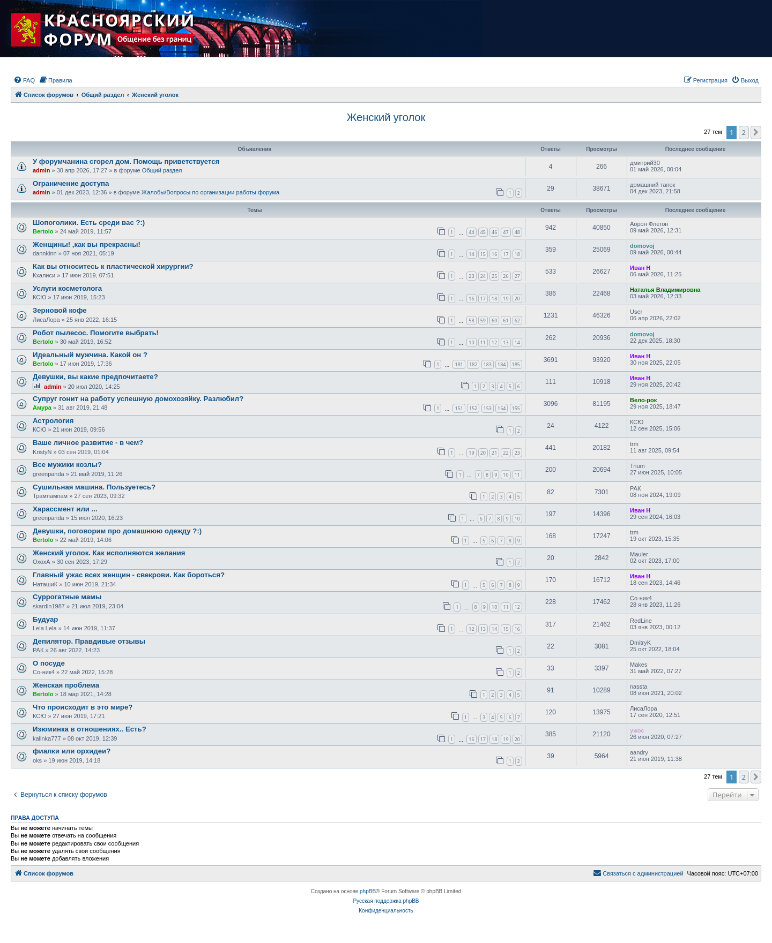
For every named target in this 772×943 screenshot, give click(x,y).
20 (517, 298)
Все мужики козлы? (67, 465)
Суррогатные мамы (67, 597)
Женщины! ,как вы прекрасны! (86, 244)
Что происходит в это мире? (82, 707)
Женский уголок (386, 117)
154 (502, 408)
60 (494, 320)
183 (488, 364)
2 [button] (744, 132)
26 (505, 276)
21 (494, 452)
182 (473, 364)
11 (483, 342)
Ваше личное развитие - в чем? (88, 443)
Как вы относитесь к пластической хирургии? (113, 266)
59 (483, 320)
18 (517, 254)
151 (459, 408)
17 (505, 254)
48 (517, 232)
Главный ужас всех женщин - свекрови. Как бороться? (129, 575)
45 (483, 232)
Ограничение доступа (71, 183)
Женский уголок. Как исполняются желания (109, 553)
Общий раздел (162, 170)
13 (505, 342)
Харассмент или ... (65, 509)
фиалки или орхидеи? (71, 751)
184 (502, 364)
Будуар (45, 619)
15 (483, 254)
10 (471, 342)
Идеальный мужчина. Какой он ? (90, 355)
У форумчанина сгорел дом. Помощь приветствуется (126, 161)
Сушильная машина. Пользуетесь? (94, 487)
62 (517, 320)
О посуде (49, 663)
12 (494, 342)
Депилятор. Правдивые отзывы (89, 641)
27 (517, 276)
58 (471, 320)
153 (488, 408)
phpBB (368, 891)
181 (459, 364)
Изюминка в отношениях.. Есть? (89, 729)
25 (494, 276)
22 (505, 452)
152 (473, 408)
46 (494, 232)
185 (516, 364)
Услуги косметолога (67, 288)
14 (471, 254)
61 (505, 320)
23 (471, 276)
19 (505, 298)
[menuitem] (24, 80)
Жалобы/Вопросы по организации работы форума (210, 192)
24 (483, 276)
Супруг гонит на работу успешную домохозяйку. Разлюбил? (138, 399)
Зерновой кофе (60, 310)
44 (471, 232)
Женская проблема (66, 685)
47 (505, 232)
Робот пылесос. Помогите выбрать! (96, 333)
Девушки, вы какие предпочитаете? (95, 377)
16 (494, 254)
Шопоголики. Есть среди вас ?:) (89, 222)
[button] (756, 132)
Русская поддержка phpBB (386, 901)
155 (516, 408)
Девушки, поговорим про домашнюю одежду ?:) (117, 531)
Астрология (53, 421)
